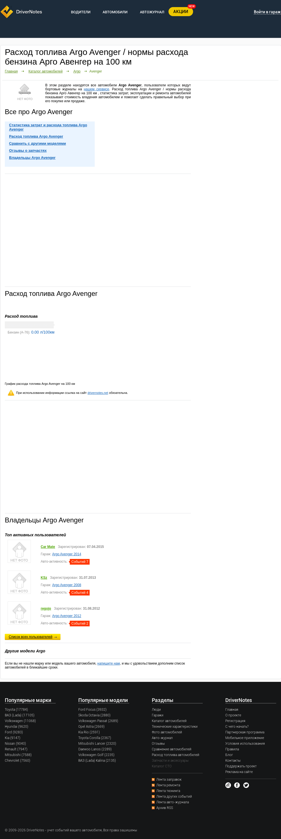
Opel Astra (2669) (91, 727)
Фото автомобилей (167, 732)
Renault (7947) (16, 749)
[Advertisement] (53, 230)
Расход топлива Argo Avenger (36, 136)
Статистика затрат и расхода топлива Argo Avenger (48, 127)
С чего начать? (236, 727)
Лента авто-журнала (172, 802)
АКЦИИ (180, 11)
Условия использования (245, 744)
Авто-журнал (162, 738)
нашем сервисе (96, 89)
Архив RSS (164, 808)
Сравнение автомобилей (171, 749)
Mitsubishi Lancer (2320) (97, 744)
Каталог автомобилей (46, 71)
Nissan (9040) (15, 744)
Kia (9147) (12, 738)
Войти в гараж (267, 12)
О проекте (233, 715)
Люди (156, 710)
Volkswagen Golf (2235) (96, 755)
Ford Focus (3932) (92, 710)
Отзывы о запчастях (28, 150)
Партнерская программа (244, 732)
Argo (76, 71)
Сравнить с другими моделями (37, 143)
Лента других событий (174, 797)
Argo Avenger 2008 (66, 585)
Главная (11, 71)
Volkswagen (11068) (20, 721)
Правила (232, 749)
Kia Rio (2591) (89, 732)
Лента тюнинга (168, 791)
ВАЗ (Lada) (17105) (19, 715)
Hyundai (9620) (16, 727)
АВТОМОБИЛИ (115, 12)
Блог (229, 755)
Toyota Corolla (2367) (94, 738)
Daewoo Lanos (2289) (95, 749)
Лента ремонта (168, 785)
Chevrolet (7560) (17, 761)
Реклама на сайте (239, 772)
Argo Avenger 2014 (66, 554)
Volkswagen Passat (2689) (98, 721)
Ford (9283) (14, 732)
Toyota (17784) (16, 710)
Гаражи (157, 715)
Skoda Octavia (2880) (94, 715)
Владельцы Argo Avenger (32, 157)
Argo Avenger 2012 (66, 616)
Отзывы (158, 744)
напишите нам (108, 663)
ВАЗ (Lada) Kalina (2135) (97, 761)
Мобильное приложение (244, 738)
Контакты (233, 761)
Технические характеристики (175, 727)
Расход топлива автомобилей (175, 755)
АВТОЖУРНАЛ (152, 12)
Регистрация (235, 721)
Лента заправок (168, 780)
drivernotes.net (98, 392)
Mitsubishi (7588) (18, 755)
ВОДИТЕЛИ (80, 12)
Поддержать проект (241, 766)
